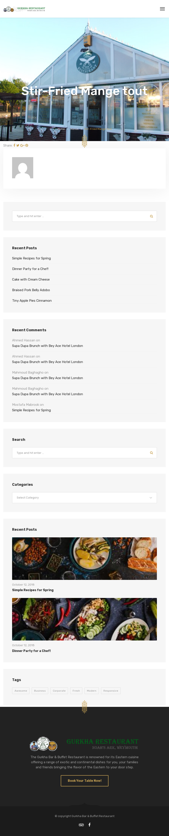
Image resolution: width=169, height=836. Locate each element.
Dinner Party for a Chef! (30, 269)
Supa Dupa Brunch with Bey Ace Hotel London (47, 346)
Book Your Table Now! (84, 781)
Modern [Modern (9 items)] (91, 690)
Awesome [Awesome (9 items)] (21, 690)
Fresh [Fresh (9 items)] (76, 690)
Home (61, 128)
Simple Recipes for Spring (31, 258)
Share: (8, 145)
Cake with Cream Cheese (31, 279)
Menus (74, 128)
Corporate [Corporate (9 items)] (59, 690)
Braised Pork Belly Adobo (31, 290)
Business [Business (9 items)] (40, 690)
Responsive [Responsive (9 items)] (110, 690)
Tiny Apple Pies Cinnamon (32, 301)
